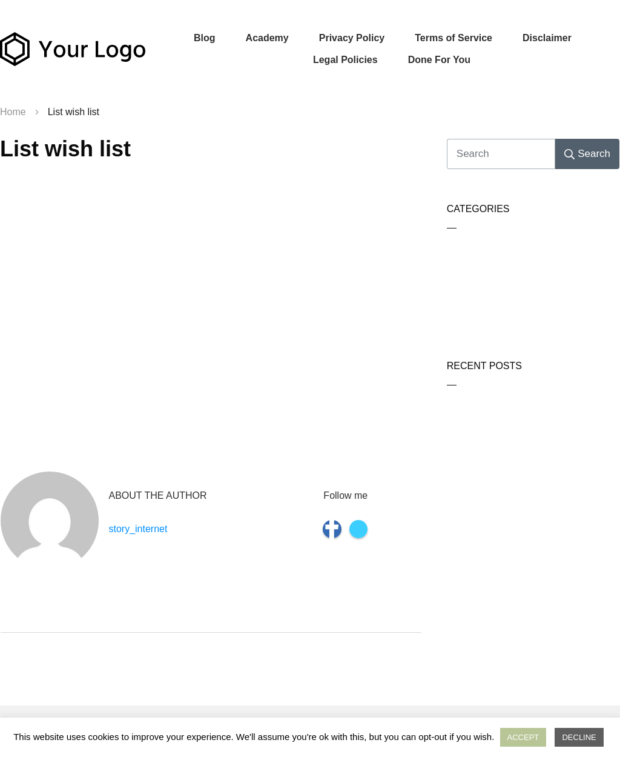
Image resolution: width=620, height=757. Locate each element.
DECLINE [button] (579, 737)
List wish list (65, 148)
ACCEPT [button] (523, 737)
